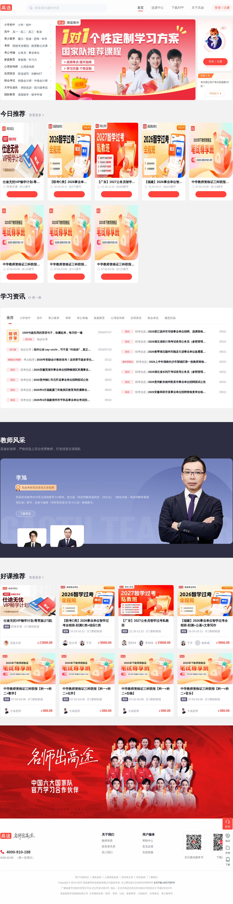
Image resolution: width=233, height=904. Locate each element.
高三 (31, 31)
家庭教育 (9, 59)
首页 (140, 7)
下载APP (177, 7)
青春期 (22, 59)
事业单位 (34, 52)
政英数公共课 (39, 45)
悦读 (28, 38)
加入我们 (107, 852)
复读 (39, 31)
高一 (15, 31)
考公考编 (9, 52)
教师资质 (107, 840)
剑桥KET (36, 73)
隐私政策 (96, 877)
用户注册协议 (82, 877)
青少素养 (9, 38)
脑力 (20, 38)
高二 (23, 31)
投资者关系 (108, 846)
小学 (20, 24)
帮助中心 (147, 840)
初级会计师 (25, 80)
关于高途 (198, 7)
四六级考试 (41, 87)
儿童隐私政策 (111, 877)
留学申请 (36, 94)
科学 (44, 38)
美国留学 (23, 94)
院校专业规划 (21, 45)
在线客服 (147, 852)
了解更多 (25, 513)
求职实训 (26, 87)
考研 (7, 45)
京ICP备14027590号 (164, 882)
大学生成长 (11, 87)
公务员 (22, 52)
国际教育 (9, 94)
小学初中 (9, 24)
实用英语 (9, 73)
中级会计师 (41, 80)
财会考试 (9, 80)
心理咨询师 (11, 66)
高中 (7, 31)
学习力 (33, 59)
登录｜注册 (215, 61)
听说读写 (23, 73)
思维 (36, 38)
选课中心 (157, 7)
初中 (28, 24)
